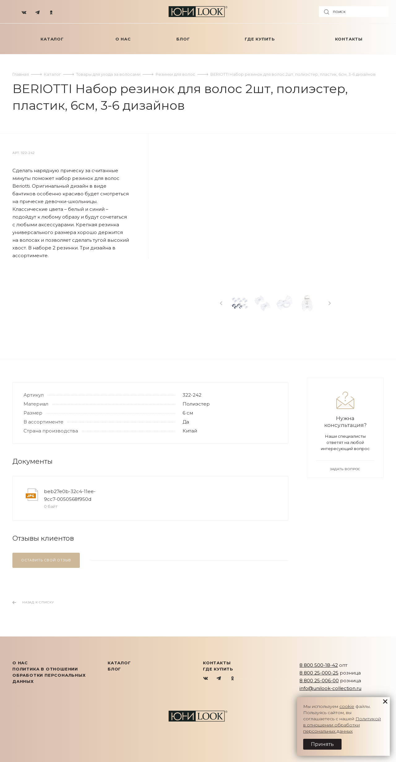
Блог (114, 668)
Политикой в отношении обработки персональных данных (342, 725)
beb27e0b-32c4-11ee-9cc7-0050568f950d (70, 495)
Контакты (216, 662)
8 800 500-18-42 (318, 665)
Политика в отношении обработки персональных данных (49, 675)
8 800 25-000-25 (318, 673)
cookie (346, 706)
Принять (322, 744)
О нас (20, 662)
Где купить (218, 668)
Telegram (219, 678)
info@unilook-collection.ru (330, 688)
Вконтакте (206, 678)
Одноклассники (232, 678)
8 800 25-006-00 (319, 680)
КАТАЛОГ (119, 662)
